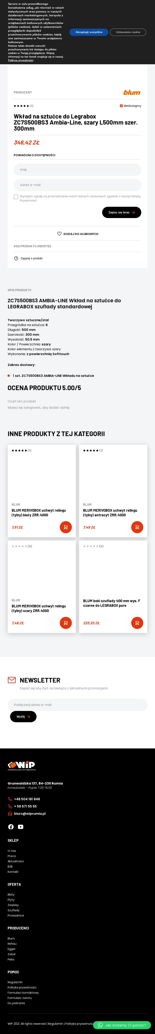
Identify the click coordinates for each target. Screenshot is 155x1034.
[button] (122, 1025)
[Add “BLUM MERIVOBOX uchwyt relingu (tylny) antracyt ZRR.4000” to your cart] (137, 527)
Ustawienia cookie (128, 32)
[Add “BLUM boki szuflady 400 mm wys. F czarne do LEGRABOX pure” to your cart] (137, 623)
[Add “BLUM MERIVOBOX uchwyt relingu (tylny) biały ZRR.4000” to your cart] (66, 527)
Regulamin (55, 1024)
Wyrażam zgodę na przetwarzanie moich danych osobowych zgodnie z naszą (77, 198)
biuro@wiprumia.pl (30, 813)
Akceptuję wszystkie (88, 32)
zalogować (32, 407)
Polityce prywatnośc (20, 60)
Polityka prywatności (79, 1024)
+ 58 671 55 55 (25, 806)
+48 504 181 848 (27, 799)
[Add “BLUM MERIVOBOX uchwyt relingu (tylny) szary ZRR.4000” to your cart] (66, 623)
